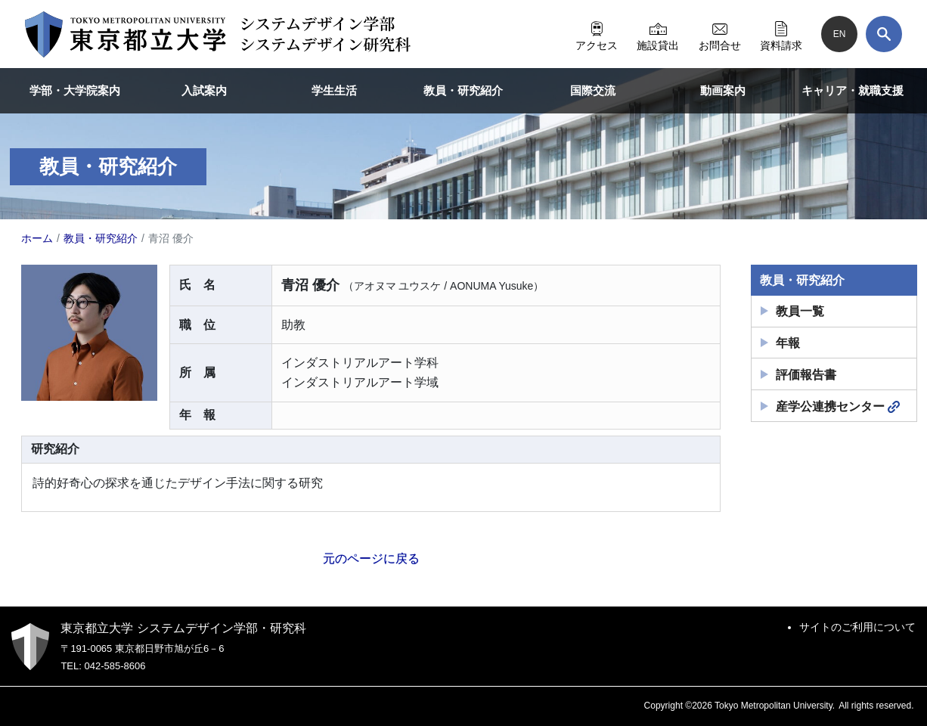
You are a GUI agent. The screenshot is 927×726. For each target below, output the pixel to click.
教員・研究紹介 (463, 90)
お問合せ (720, 34)
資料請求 (781, 34)
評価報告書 (806, 374)
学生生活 (334, 90)
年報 (788, 343)
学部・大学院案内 (74, 90)
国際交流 (592, 90)
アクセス (596, 34)
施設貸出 (658, 34)
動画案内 (723, 90)
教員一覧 (800, 311)
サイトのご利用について (857, 627)
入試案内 (204, 90)
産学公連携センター (838, 407)
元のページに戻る (371, 558)
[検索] (884, 34)
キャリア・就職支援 (852, 90)
